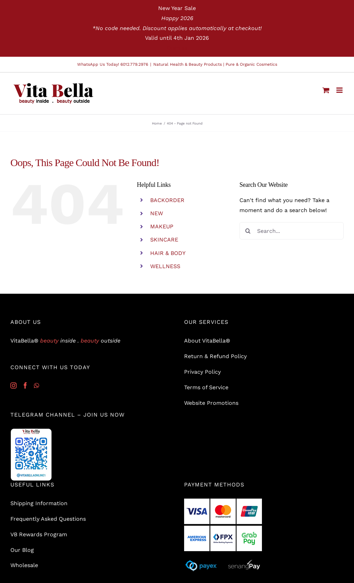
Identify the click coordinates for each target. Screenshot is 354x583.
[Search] (248, 230)
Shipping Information (38, 503)
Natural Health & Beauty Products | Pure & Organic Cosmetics (215, 64)
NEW (156, 213)
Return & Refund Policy (215, 356)
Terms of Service (206, 387)
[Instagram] (13, 385)
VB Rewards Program (38, 534)
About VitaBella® (207, 340)
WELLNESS (165, 266)
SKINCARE (164, 239)
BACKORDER (167, 200)
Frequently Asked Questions (48, 519)
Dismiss (177, 48)
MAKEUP (161, 226)
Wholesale (24, 565)
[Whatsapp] (36, 385)
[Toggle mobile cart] (326, 90)
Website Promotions (211, 403)
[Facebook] (25, 385)
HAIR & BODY (167, 253)
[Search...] (291, 230)
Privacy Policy (202, 371)
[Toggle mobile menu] (340, 90)
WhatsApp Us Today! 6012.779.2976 (112, 64)
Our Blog (22, 550)
